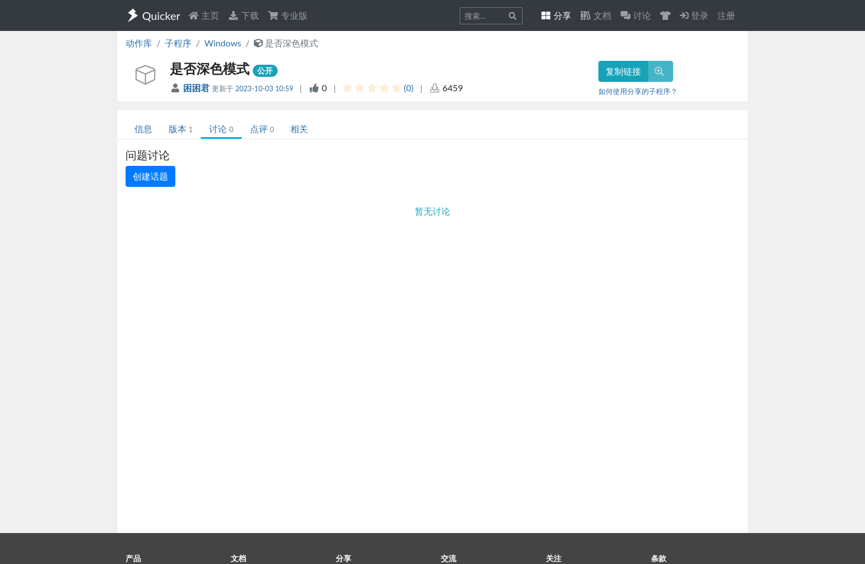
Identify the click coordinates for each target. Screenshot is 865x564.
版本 (180, 128)
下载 (243, 15)
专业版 (288, 15)
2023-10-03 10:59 (264, 88)
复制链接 (623, 71)
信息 (143, 128)
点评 (262, 128)
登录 (694, 15)
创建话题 (150, 176)
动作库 (139, 43)
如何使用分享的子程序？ (638, 91)
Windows (222, 43)
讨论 (221, 128)
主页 (203, 15)
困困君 (197, 87)
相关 (299, 128)
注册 (726, 15)
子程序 (178, 43)
